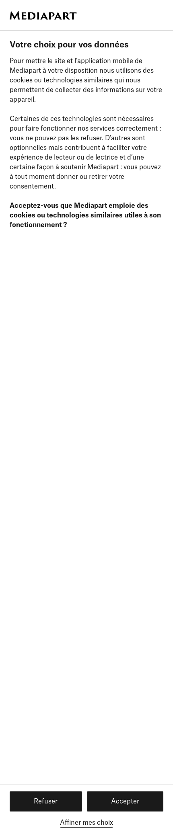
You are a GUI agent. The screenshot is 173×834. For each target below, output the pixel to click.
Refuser (46, 801)
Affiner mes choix (86, 823)
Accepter (125, 801)
